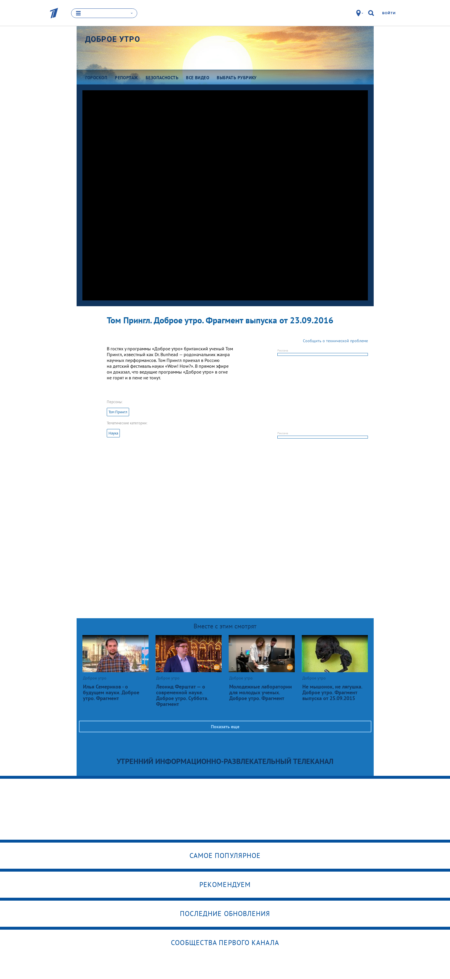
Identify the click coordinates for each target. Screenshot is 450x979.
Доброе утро (112, 39)
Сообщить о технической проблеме (335, 340)
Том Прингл (118, 412)
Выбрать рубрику (237, 77)
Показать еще (225, 726)
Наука (113, 433)
